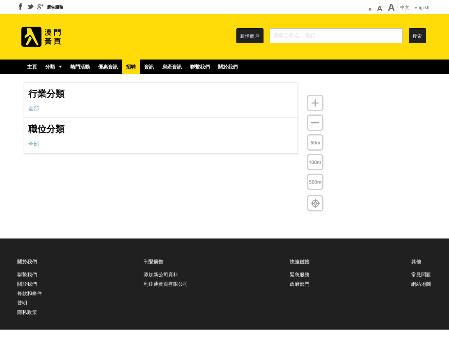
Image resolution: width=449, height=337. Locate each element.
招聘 (131, 67)
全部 (33, 108)
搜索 (417, 36)
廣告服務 (55, 7)
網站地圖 (421, 284)
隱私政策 (27, 312)
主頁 (32, 67)
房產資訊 (172, 67)
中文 (404, 7)
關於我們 (228, 67)
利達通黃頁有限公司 (166, 284)
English (422, 7)
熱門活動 (80, 67)
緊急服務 (299, 274)
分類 (53, 67)
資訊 (149, 67)
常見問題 (421, 274)
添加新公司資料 (161, 274)
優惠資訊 (108, 67)
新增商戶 (250, 36)
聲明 (22, 303)
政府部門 (299, 284)
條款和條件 (29, 293)
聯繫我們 (200, 67)
